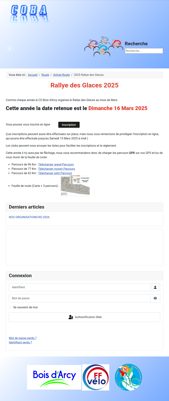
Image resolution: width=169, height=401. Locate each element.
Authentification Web (85, 317)
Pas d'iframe (36, 246)
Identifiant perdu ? (20, 342)
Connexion (84, 329)
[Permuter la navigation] (10, 48)
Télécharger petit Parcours (55, 173)
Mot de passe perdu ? (23, 338)
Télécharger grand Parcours (56, 164)
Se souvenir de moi (25, 307)
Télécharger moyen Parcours (56, 169)
